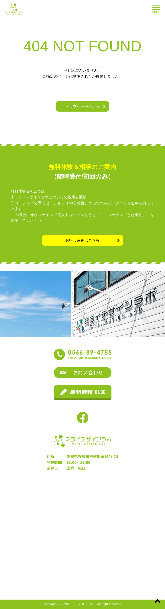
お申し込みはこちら (82, 240)
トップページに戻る (82, 106)
